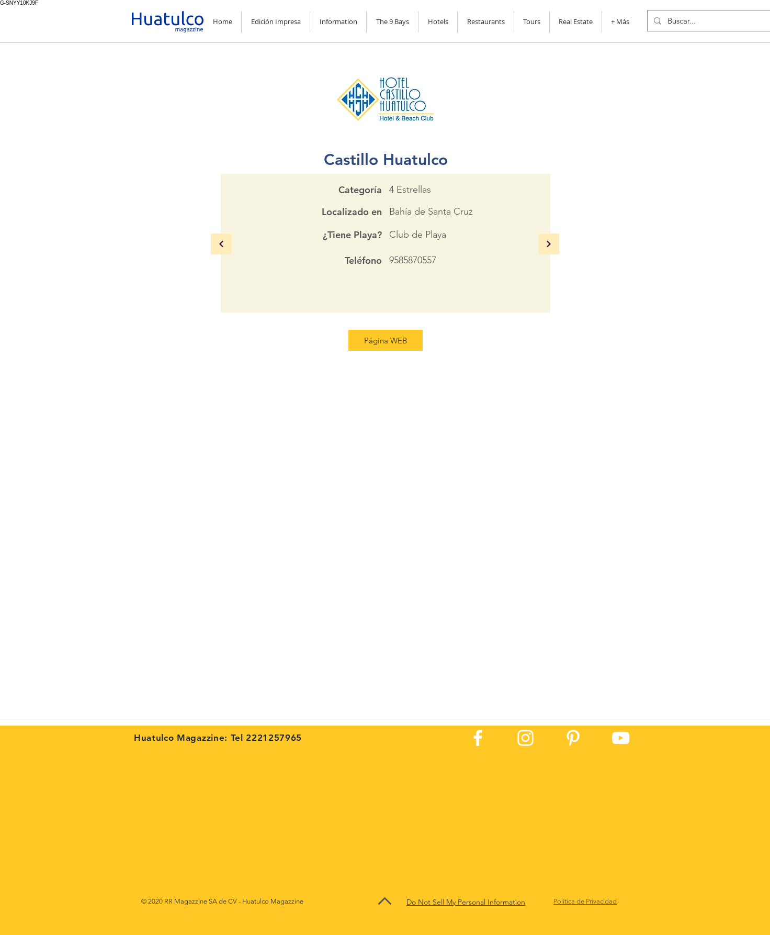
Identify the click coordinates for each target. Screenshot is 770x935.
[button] (338, 21)
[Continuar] (221, 243)
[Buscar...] (711, 20)
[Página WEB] (385, 340)
